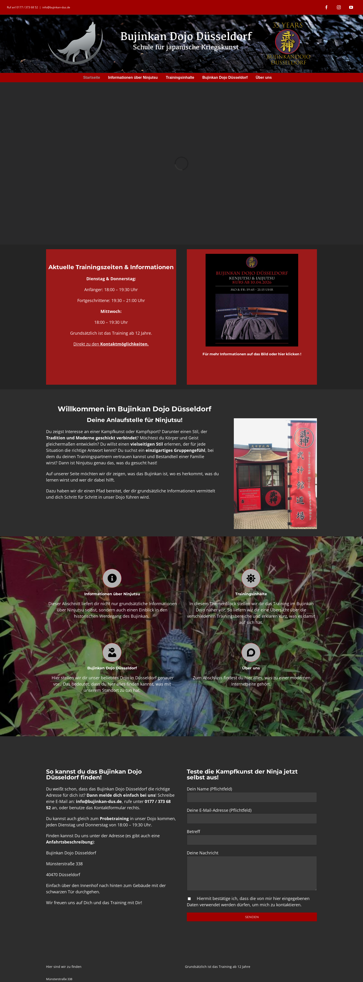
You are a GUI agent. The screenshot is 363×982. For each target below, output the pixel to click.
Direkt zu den (111, 344)
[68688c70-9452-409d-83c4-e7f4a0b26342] (252, 256)
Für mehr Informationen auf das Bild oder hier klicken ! (252, 354)
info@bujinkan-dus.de (56, 7)
